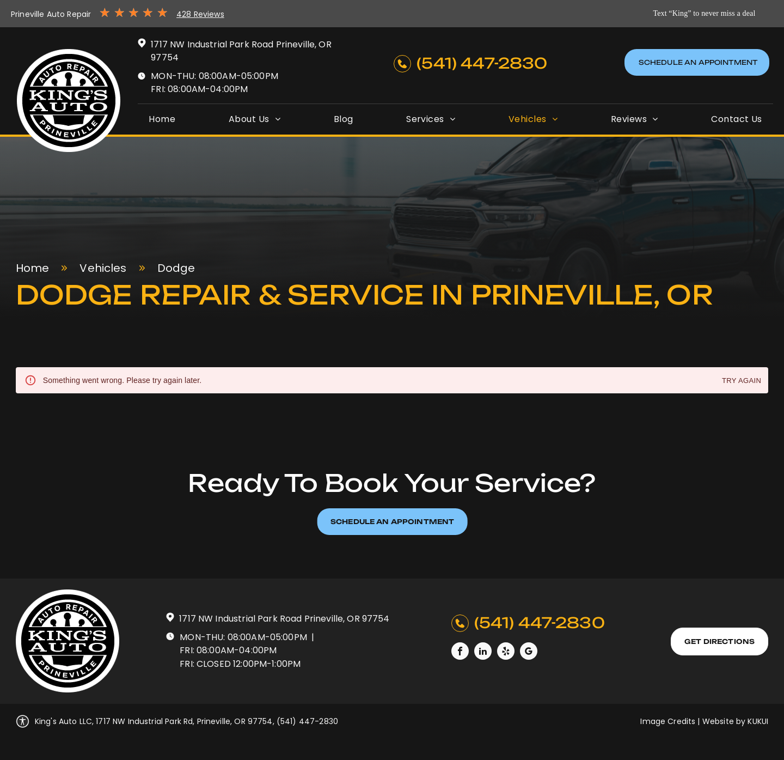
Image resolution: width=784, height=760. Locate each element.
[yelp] (505, 652)
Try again (741, 381)
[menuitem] (162, 119)
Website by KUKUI (735, 721)
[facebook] (460, 652)
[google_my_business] (528, 652)
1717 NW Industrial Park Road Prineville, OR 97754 (284, 618)
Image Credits (667, 721)
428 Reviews (200, 14)
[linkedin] (483, 652)
